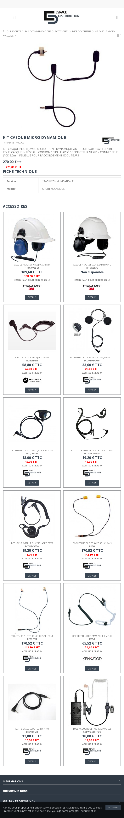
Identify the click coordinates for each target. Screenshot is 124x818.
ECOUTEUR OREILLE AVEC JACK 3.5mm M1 (32, 450)
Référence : (9, 142)
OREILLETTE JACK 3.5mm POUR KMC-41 (92, 635)
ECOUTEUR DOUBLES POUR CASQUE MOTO (92, 357)
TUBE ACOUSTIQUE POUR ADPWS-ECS (92, 728)
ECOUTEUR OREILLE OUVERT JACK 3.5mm (92, 450)
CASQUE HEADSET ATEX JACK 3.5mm (32, 264)
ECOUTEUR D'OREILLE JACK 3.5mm (32, 357)
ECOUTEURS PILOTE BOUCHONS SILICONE (32, 635)
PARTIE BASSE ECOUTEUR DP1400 (32, 728)
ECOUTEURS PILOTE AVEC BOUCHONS (92, 543)
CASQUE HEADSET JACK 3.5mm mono (92, 264)
